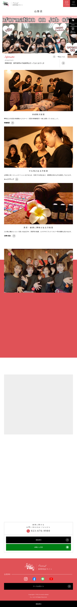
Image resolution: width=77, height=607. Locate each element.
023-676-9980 (38, 530)
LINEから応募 (51, 547)
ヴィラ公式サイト (52, 586)
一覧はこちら (59, 57)
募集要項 (38, 604)
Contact (66, 3)
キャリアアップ (11, 179)
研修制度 (9, 123)
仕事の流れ (10, 236)
